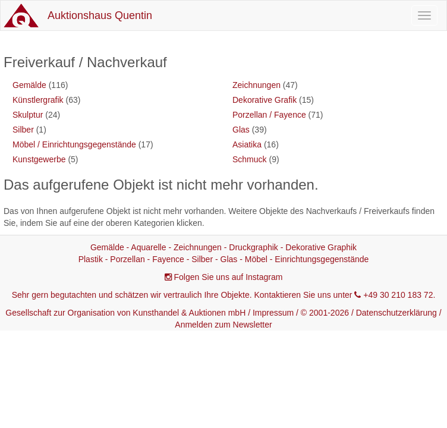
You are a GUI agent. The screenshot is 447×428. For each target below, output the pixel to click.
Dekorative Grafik (264, 100)
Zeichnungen (256, 85)
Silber (23, 129)
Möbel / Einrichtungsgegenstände (74, 144)
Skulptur (27, 114)
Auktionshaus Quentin (100, 15)
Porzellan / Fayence (269, 114)
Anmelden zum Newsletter (223, 324)
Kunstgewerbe (39, 159)
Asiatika (247, 144)
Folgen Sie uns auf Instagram (228, 277)
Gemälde (29, 85)
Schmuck (249, 159)
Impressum (273, 312)
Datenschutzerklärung (396, 312)
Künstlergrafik (38, 100)
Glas (241, 129)
